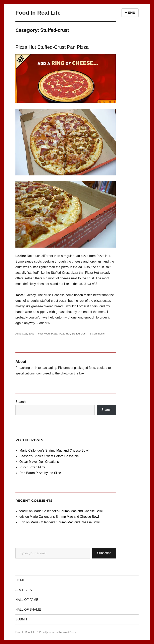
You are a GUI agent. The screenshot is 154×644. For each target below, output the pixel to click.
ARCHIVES (23, 590)
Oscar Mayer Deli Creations (39, 461)
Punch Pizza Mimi (32, 467)
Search (20, 401)
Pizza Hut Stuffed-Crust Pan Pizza (52, 47)
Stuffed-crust (79, 333)
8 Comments (97, 333)
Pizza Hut (64, 333)
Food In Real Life (38, 13)
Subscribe (104, 553)
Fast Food (44, 333)
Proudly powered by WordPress (57, 632)
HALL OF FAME (26, 599)
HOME (20, 580)
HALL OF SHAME (28, 609)
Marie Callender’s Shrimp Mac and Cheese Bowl (53, 450)
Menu (130, 13)
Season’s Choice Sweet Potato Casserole (49, 456)
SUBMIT (21, 619)
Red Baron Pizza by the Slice (40, 473)
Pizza (54, 333)
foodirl (23, 511)
